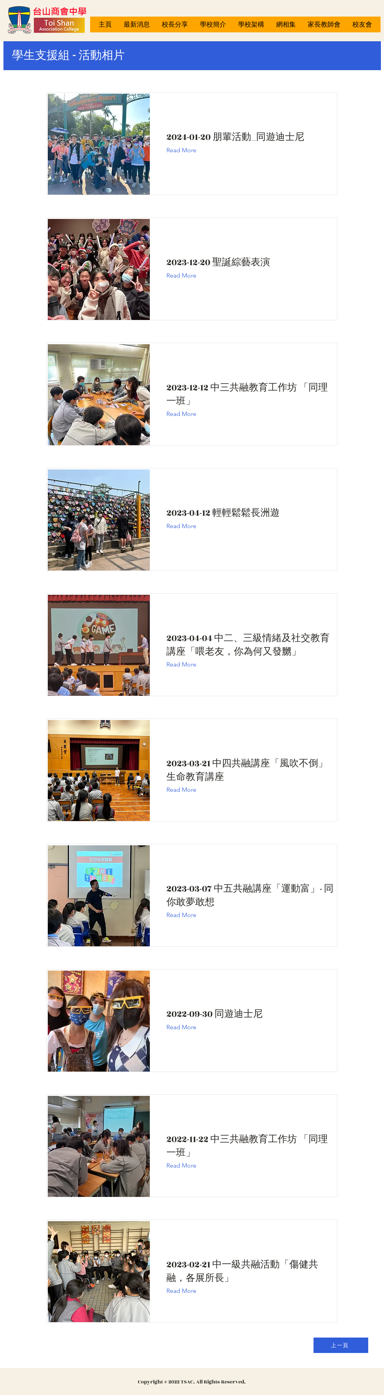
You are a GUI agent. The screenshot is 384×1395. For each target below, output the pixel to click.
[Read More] (187, 150)
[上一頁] (341, 1345)
